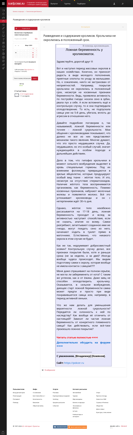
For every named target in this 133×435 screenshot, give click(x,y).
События (56, 406)
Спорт (98, 392)
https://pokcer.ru (29, 69)
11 (16, 53)
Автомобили (77, 392)
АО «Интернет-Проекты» (31, 426)
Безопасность (37, 399)
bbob (21, 85)
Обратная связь (38, 406)
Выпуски (56, 2)
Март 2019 (28, 45)
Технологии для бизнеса (34, 11)
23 (33, 55)
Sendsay (55, 399)
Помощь (15, 402)
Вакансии (36, 402)
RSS (36, 39)
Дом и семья (100, 409)
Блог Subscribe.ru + (39, 396)
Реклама (55, 392)
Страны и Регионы (102, 402)
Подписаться (26, 28)
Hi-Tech (75, 411)
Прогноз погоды (101, 396)
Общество (99, 406)
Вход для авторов (19, 392)
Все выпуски (85, 27)
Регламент (16, 399)
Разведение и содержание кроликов (31, 19)
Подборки (83, 2)
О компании (37, 392)
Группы (69, 2)
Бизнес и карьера (18, 11)
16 (33, 53)
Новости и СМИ (101, 399)
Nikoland (124, 426)
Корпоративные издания (61, 396)
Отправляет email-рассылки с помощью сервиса (37, 3)
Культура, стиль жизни (103, 412)
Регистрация (17, 396)
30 (33, 57)
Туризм (75, 396)
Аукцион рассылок (59, 402)
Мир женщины (77, 399)
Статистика (20, 91)
